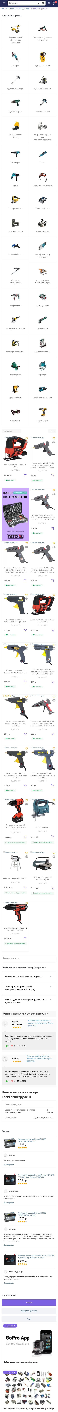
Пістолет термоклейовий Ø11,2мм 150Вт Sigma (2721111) (15, 671)
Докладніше (9, 1164)
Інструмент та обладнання (17, 8)
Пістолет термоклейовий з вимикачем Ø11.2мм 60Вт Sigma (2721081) (15, 775)
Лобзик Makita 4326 (43, 827)
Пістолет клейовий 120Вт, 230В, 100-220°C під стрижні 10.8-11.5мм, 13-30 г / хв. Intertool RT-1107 (15, 571)
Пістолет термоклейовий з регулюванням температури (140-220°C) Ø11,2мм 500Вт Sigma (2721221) (42, 672)
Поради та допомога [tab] (29, 1311)
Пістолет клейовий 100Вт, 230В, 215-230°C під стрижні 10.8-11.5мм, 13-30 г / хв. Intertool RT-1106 (42, 724)
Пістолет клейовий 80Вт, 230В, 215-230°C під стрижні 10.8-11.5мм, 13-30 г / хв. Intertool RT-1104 (42, 571)
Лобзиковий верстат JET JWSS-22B (15, 879)
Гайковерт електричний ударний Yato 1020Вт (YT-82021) (15, 929)
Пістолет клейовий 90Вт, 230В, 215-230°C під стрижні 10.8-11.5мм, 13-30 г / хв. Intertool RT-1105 (42, 466)
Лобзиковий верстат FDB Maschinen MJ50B (43, 878)
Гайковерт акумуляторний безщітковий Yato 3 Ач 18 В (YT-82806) (15, 827)
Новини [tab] (29, 1302)
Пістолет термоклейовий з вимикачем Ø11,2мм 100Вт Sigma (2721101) (43, 775)
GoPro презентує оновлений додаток (21, 1362)
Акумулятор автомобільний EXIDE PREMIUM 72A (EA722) (32, 1140)
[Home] (3, 8)
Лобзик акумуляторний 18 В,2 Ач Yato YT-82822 (42, 621)
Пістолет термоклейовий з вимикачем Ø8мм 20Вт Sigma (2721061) (15, 723)
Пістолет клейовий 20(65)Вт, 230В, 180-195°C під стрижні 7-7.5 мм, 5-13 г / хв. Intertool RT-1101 (42, 517)
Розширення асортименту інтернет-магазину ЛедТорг (29, 1408)
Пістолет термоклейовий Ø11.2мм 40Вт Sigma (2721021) (15, 621)
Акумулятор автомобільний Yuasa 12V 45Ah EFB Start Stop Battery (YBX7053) (36, 1176)
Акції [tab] (29, 1319)
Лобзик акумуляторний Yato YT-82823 (15, 465)
